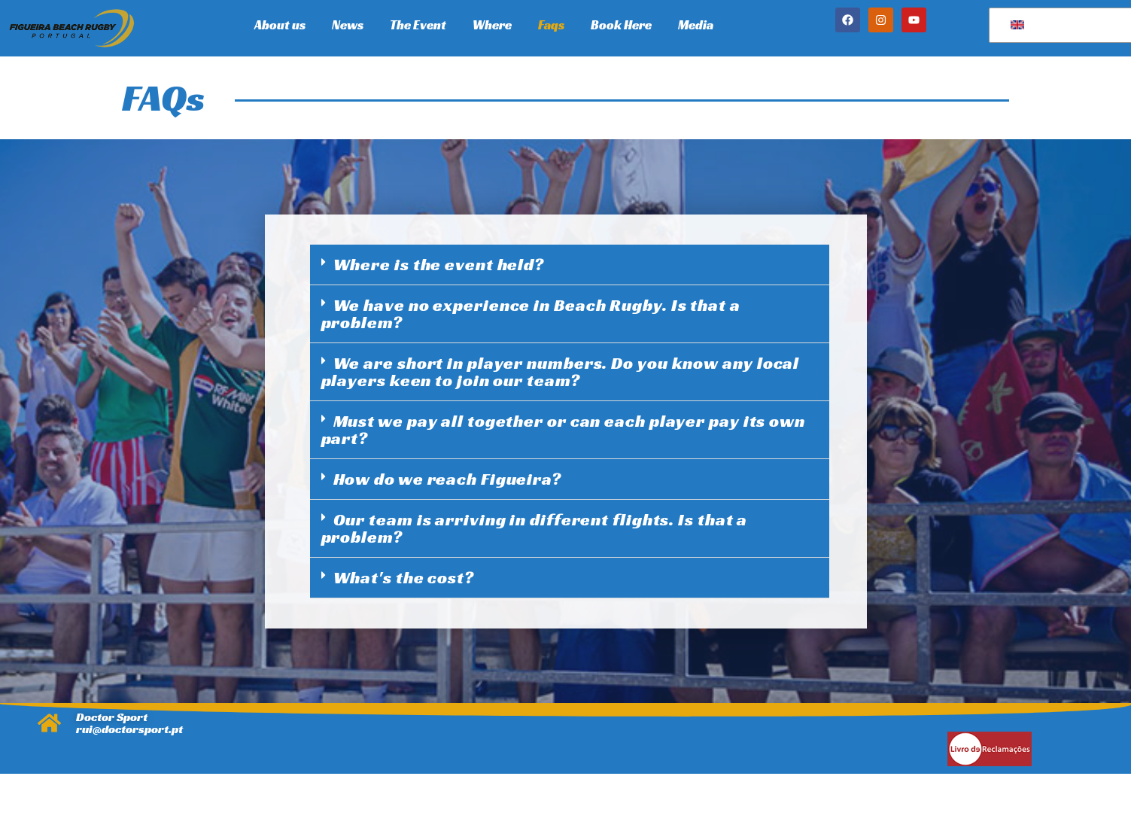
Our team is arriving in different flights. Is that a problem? (534, 528)
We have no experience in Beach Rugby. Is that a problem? (530, 313)
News (347, 25)
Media (695, 25)
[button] (569, 265)
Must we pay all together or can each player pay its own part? (563, 429)
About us (280, 25)
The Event (418, 25)
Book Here (621, 25)
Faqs (551, 25)
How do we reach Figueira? (447, 479)
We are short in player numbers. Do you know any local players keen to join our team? (560, 371)
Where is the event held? (439, 264)
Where (492, 25)
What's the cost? (403, 578)
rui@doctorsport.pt (129, 729)
